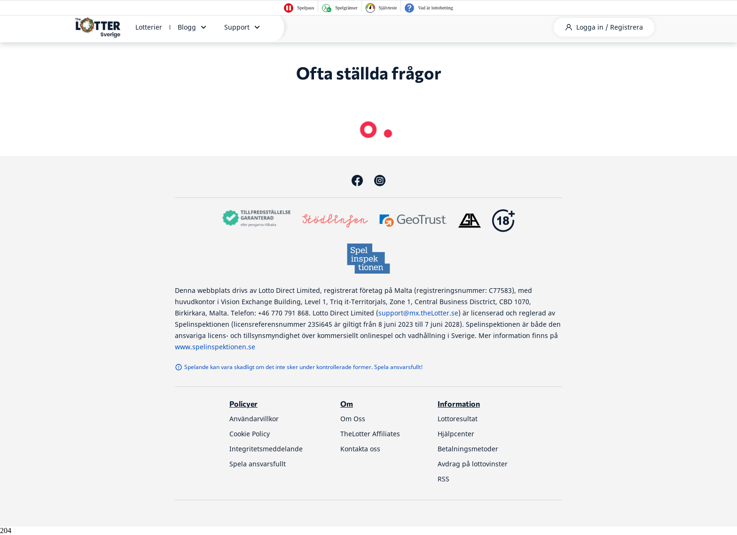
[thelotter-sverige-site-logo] (97, 27)
